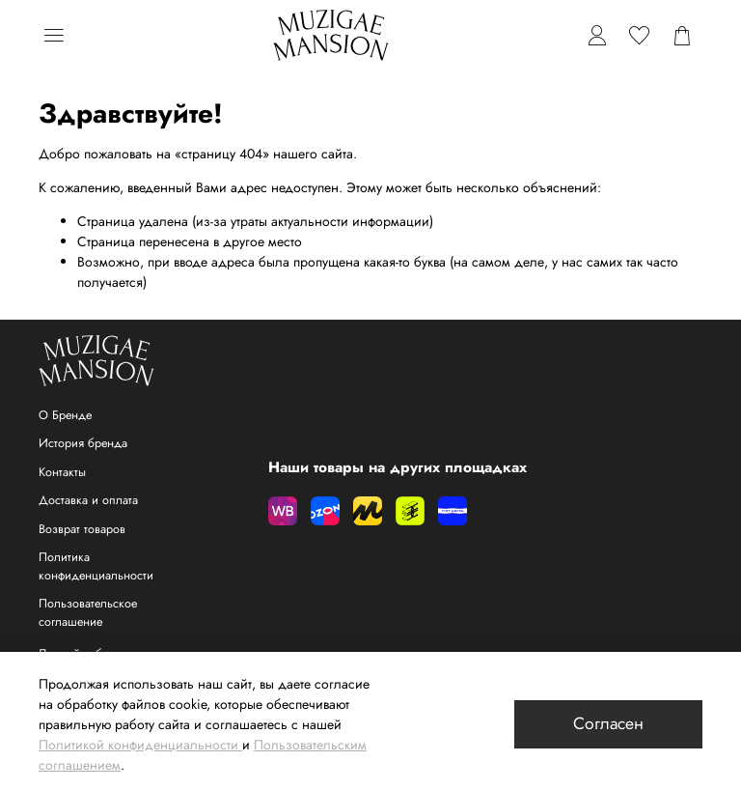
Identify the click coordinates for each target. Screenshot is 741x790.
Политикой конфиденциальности (138, 744)
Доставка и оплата (88, 500)
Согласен (608, 723)
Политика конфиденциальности (96, 566)
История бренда (83, 443)
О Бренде (65, 415)
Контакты (62, 472)
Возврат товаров (82, 529)
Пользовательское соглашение (88, 613)
